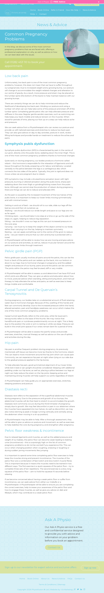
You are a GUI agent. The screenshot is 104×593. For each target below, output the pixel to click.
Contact (43, 16)
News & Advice (89, 12)
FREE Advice (57, 2)
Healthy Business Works (87, 6)
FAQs (33, 16)
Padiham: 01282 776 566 (27, 6)
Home (33, 12)
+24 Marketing (66, 589)
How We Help (73, 12)
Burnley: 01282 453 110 (11, 6)
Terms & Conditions (47, 583)
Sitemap (61, 583)
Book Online (43, 12)
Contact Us (54, 547)
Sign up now (90, 567)
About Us (45, 578)
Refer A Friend (57, 12)
